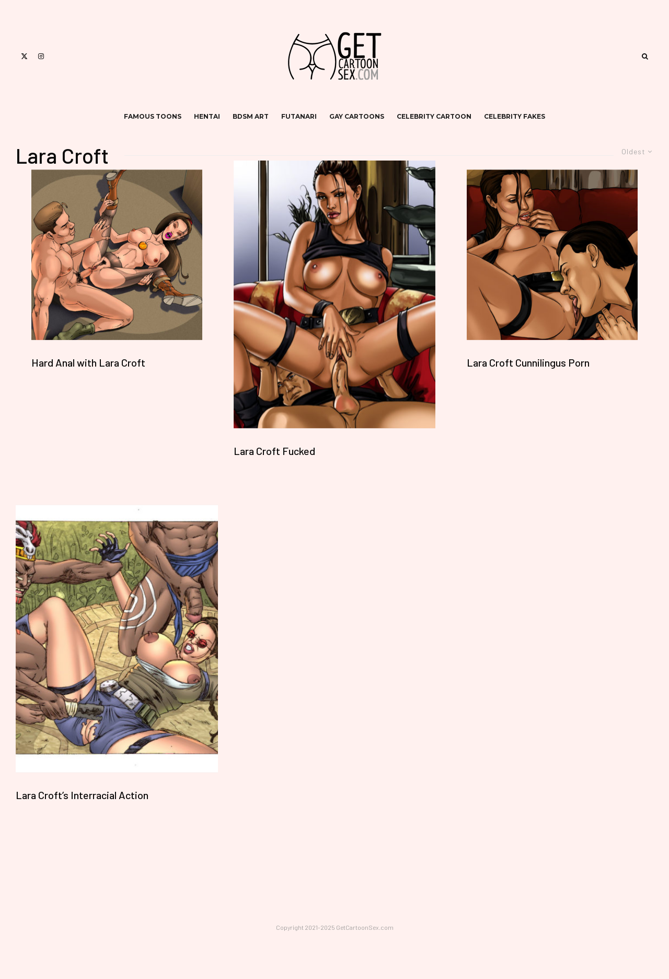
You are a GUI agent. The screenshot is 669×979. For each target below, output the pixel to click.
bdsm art (251, 116)
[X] (24, 56)
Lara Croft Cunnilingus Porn (528, 363)
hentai (207, 116)
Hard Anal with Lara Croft (88, 363)
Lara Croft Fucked (274, 451)
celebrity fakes (514, 116)
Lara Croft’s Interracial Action (82, 795)
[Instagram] (41, 56)
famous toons (152, 116)
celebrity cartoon (434, 116)
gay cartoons (356, 116)
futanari (299, 116)
